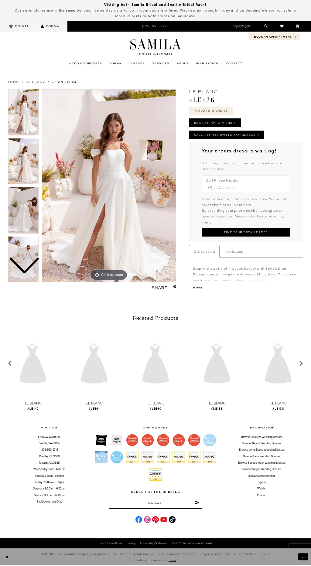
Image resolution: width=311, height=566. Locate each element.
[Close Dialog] (7, 557)
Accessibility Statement (154, 544)
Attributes (234, 251)
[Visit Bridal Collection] (19, 26)
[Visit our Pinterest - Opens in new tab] (155, 520)
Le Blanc (35, 81)
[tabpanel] (109, 186)
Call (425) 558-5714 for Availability (226, 135)
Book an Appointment (215, 123)
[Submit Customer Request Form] (246, 232)
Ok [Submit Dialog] (303, 557)
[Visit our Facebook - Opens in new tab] (138, 520)
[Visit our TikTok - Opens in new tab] (172, 520)
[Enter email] (155, 504)
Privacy (131, 544)
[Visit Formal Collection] (51, 26)
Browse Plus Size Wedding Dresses (261, 437)
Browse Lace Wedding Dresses (261, 457)
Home (14, 81)
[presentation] (33, 364)
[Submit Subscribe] (197, 504)
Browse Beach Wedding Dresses (261, 443)
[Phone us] (155, 26)
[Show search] (266, 26)
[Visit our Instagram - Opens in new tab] (147, 520)
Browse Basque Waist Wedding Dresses (261, 463)
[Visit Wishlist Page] (282, 26)
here (172, 560)
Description (204, 251)
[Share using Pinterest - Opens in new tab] (174, 287)
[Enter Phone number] (243, 187)
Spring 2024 (63, 81)
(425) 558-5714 (49, 450)
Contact (262, 495)
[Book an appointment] (274, 36)
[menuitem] (19, 26)
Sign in (262, 482)
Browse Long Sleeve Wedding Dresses (262, 450)
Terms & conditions (110, 544)
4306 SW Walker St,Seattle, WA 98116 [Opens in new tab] (49, 440)
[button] (242, 26)
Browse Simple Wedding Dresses (261, 470)
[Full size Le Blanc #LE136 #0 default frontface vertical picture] (109, 186)
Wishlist (261, 489)
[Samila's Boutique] (155, 47)
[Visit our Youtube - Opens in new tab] (163, 520)
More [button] (198, 288)
